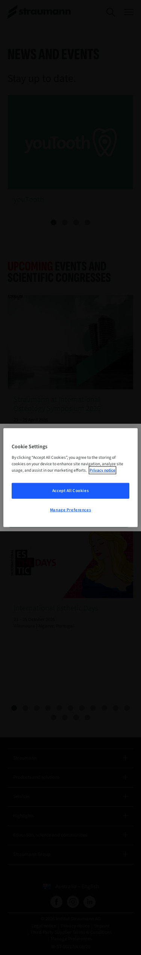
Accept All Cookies (70, 490)
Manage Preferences (70, 510)
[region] (70, 477)
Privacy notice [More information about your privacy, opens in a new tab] (102, 470)
